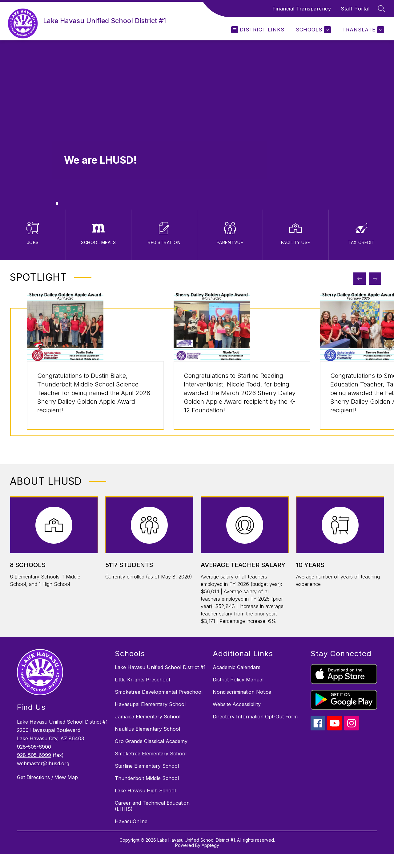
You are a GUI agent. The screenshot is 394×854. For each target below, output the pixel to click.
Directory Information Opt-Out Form (255, 716)
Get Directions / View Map (47, 777)
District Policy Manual (238, 679)
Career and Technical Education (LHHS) (152, 806)
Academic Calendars (236, 667)
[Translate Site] (362, 30)
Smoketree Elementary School (151, 753)
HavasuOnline (131, 821)
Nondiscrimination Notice (242, 692)
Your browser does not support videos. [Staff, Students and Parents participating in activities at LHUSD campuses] (197, 125)
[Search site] (381, 8)
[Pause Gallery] (57, 203)
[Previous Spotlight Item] (359, 278)
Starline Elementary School (147, 766)
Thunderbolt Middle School (147, 778)
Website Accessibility (237, 704)
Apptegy (210, 845)
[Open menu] (257, 30)
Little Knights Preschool (142, 679)
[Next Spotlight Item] (375, 278)
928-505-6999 (34, 755)
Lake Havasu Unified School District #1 (160, 667)
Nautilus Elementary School (147, 729)
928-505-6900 (34, 747)
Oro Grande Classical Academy (151, 741)
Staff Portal (355, 9)
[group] (95, 372)
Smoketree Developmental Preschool (159, 692)
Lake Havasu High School (145, 790)
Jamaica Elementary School (147, 716)
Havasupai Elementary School (150, 704)
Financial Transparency (301, 9)
